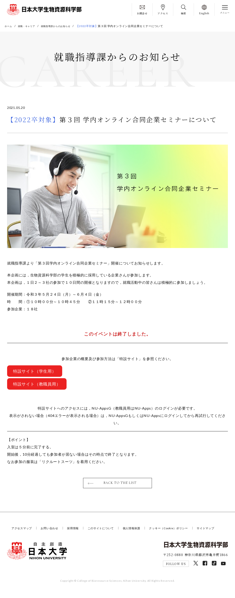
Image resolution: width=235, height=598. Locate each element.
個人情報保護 (138, 530)
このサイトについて (106, 530)
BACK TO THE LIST (120, 484)
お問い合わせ (52, 530)
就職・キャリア (29, 26)
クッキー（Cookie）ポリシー (178, 530)
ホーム (9, 26)
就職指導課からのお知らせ (63, 26)
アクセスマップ (22, 530)
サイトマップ (21, 536)
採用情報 (76, 530)
